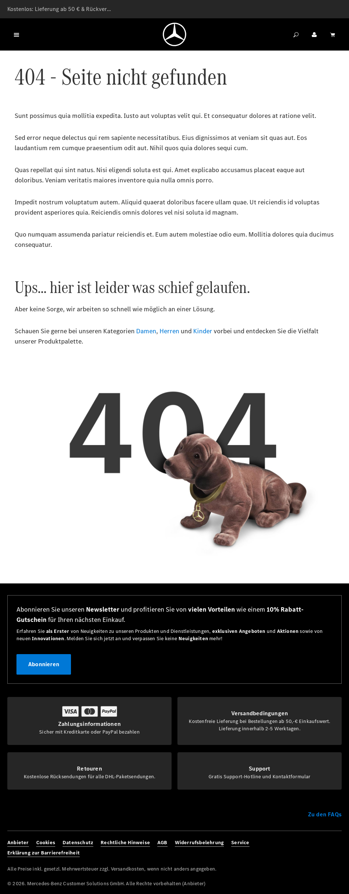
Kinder (202, 331)
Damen (146, 331)
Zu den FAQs (325, 814)
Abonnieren (43, 664)
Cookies (45, 842)
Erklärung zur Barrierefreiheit (43, 852)
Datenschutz (78, 842)
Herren (169, 331)
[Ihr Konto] (314, 34)
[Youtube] (335, 848)
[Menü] (16, 34)
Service (240, 842)
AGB (162, 842)
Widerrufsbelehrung (199, 842)
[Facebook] (297, 848)
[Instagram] (310, 848)
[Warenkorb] (332, 34)
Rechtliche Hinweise (125, 842)
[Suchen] (296, 34)
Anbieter (18, 842)
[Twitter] (322, 848)
